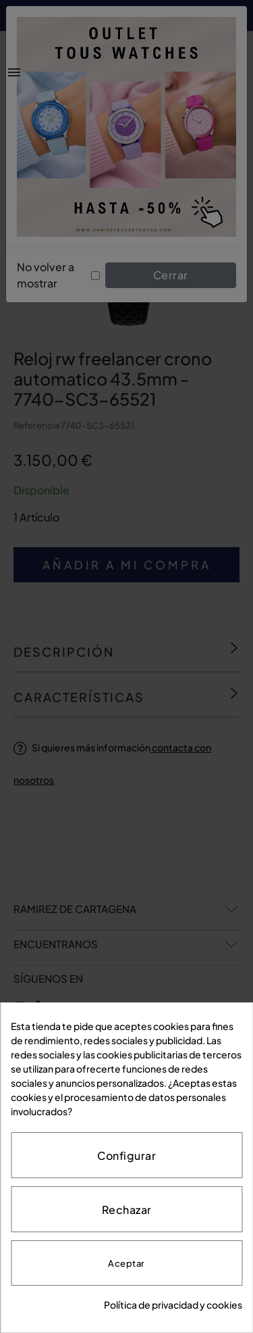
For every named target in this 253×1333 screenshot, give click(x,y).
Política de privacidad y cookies (173, 1305)
